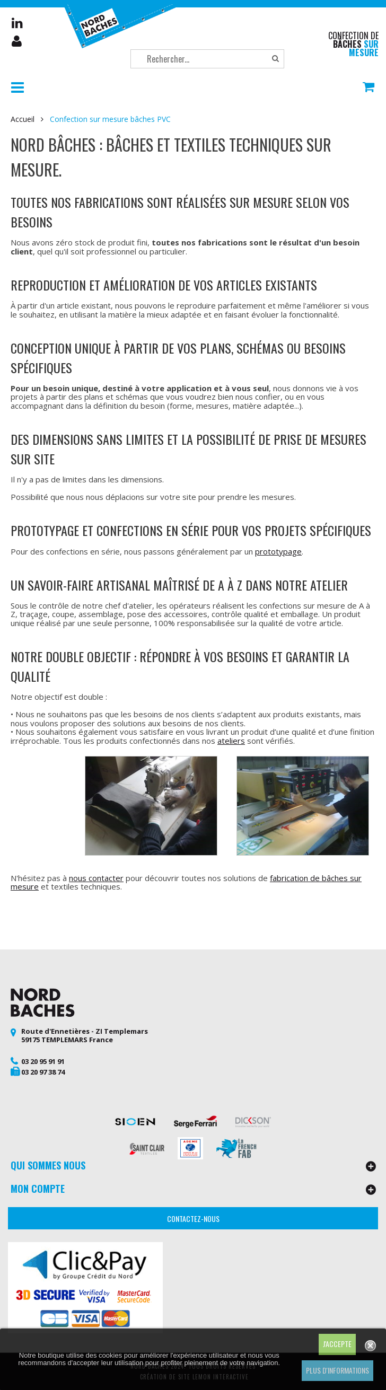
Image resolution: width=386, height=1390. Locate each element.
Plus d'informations (337, 1370)
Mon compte (17, 41)
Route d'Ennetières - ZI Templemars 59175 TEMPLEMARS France (84, 1035)
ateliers (231, 740)
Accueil (22, 119)
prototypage (278, 551)
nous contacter (96, 878)
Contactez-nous (193, 1218)
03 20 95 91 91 (43, 1061)
